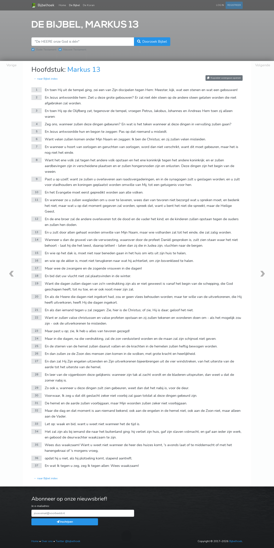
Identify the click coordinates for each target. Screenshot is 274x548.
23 (36, 331)
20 (36, 296)
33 (36, 424)
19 (36, 283)
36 (36, 458)
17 (36, 268)
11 (36, 200)
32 (36, 410)
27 (36, 361)
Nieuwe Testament (74, 49)
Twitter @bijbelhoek (68, 541)
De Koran (89, 5)
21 (36, 310)
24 (36, 338)
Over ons (47, 541)
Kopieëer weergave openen (224, 77)
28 (36, 374)
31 (36, 403)
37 (36, 465)
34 (36, 431)
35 (36, 445)
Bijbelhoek (42, 5)
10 (36, 192)
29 (36, 388)
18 (36, 276)
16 (36, 260)
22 (36, 317)
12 (36, 219)
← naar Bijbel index (46, 79)
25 (36, 346)
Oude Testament (46, 49)
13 (36, 232)
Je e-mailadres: (40, 506)
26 (36, 353)
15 (36, 253)
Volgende (262, 65)
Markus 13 (83, 69)
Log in (220, 5)
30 (36, 395)
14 (36, 240)
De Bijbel (74, 5)
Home (63, 5)
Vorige (11, 65)
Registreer (234, 5)
